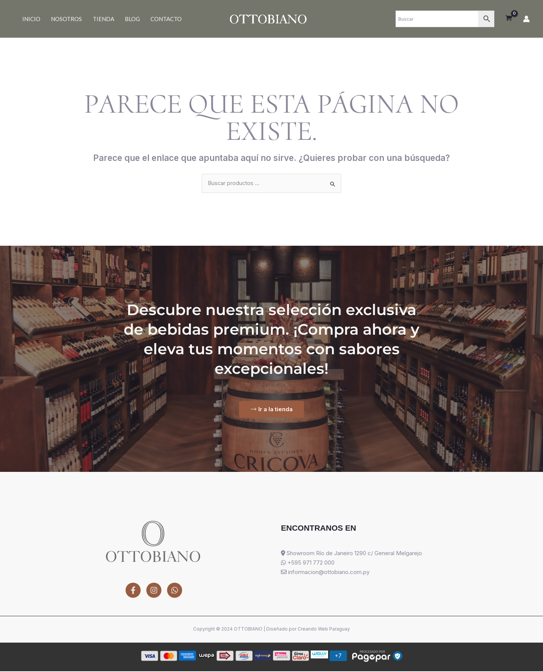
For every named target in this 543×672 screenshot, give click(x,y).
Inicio (30, 18)
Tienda (95, 18)
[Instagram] (153, 590)
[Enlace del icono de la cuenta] (526, 18)
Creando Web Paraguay (324, 629)
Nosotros (61, 18)
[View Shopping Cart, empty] (508, 19)
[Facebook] (133, 590)
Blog (121, 18)
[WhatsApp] (174, 590)
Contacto (152, 18)
